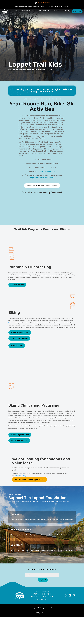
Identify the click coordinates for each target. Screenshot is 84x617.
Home (37, 591)
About (64, 11)
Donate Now (77, 11)
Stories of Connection (42, 594)
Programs (36, 11)
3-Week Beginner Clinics (20, 332)
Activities (47, 11)
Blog (47, 600)
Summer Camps (17, 345)
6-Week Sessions (17, 285)
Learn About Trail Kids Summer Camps (42, 186)
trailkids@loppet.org (47, 171)
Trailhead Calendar (21, 6)
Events (56, 11)
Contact (66, 6)
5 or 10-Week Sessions (19, 440)
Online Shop (58, 6)
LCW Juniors (12, 323)
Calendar (39, 600)
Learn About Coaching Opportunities (29, 480)
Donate (15, 514)
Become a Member (47, 6)
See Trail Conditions (44, 2)
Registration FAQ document (41, 177)
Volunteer (36, 6)
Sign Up (43, 580)
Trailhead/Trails (22, 11)
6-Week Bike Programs (19, 338)
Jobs (30, 6)
